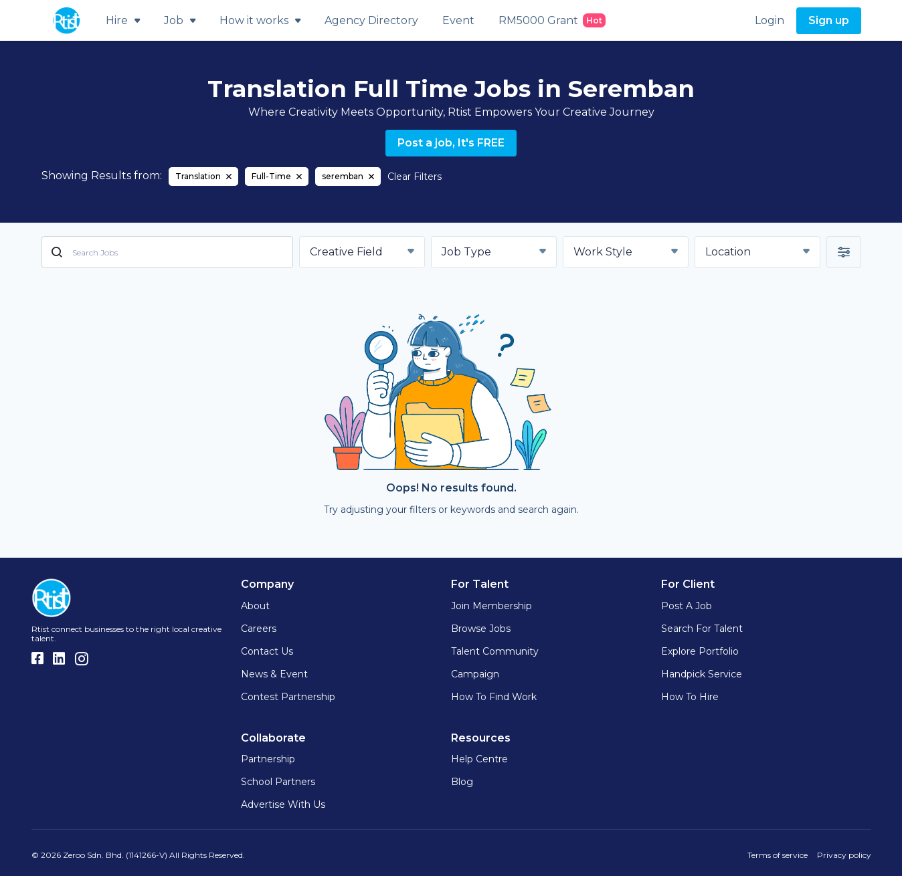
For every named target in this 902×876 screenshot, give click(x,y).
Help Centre (479, 759)
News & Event (274, 674)
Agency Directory (371, 20)
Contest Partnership (288, 697)
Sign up (828, 20)
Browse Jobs (481, 629)
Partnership (268, 759)
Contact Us (267, 651)
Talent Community (495, 651)
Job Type (466, 251)
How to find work (494, 697)
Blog (462, 782)
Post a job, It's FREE (451, 142)
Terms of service (777, 855)
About (255, 606)
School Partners (278, 782)
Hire (123, 20)
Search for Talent (702, 629)
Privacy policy (844, 855)
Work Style (602, 251)
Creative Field (346, 251)
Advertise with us (283, 804)
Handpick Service (701, 674)
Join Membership (491, 606)
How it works (259, 20)
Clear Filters (414, 177)
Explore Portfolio (700, 651)
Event (458, 20)
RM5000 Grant (552, 20)
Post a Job (686, 606)
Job (179, 20)
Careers (258, 629)
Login (769, 20)
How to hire (690, 697)
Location (728, 251)
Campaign (475, 674)
